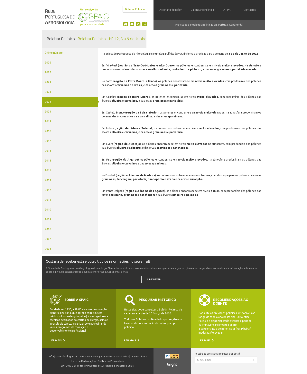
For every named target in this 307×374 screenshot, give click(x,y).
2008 (48, 229)
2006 (48, 248)
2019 (48, 121)
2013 (48, 180)
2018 (48, 131)
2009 (48, 219)
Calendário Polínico (202, 9)
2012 (48, 190)
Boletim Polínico (135, 9)
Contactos (250, 9)
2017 (48, 141)
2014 (48, 170)
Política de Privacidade (111, 361)
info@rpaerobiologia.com (63, 356)
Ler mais (57, 340)
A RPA (226, 9)
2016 (48, 150)
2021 (48, 111)
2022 (48, 101)
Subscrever (153, 279)
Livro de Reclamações (83, 361)
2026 (48, 62)
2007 (48, 239)
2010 (48, 209)
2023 (48, 92)
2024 (48, 82)
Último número (54, 52)
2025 (48, 72)
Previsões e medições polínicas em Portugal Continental (209, 24)
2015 (48, 160)
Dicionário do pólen (170, 9)
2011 (48, 199)
